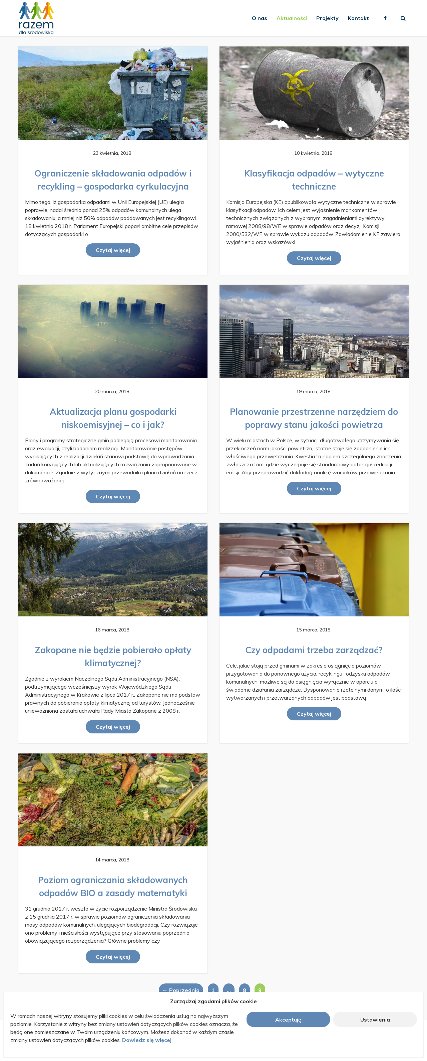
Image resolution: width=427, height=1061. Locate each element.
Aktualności (292, 18)
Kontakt (358, 18)
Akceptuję (288, 1019)
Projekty (327, 18)
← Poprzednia (180, 990)
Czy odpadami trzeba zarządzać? (314, 650)
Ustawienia (375, 1019)
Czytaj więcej (113, 250)
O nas (259, 18)
